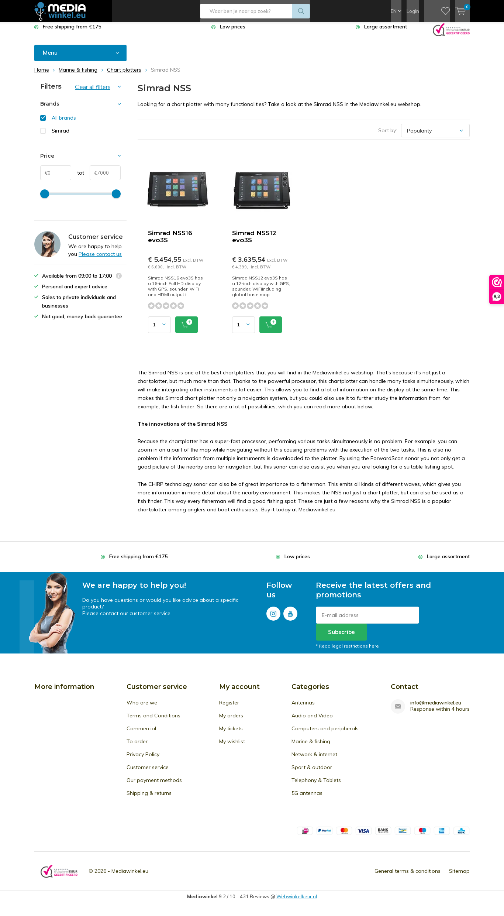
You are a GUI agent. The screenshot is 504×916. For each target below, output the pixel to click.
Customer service (148, 772)
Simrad (60, 136)
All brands (64, 123)
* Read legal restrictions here (347, 651)
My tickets (231, 734)
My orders (231, 721)
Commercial (141, 734)
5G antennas (306, 798)
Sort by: (387, 136)
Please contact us (100, 259)
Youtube (290, 617)
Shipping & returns (149, 798)
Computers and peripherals (325, 734)
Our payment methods (154, 785)
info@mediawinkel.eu (435, 708)
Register (229, 708)
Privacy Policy (143, 760)
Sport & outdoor (311, 772)
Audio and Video (312, 721)
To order (137, 747)
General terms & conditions (407, 876)
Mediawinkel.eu (129, 876)
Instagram (273, 617)
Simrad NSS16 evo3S (170, 242)
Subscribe (341, 637)
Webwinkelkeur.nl (296, 902)
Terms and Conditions (153, 721)
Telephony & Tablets (316, 785)
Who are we (142, 708)
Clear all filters (92, 92)
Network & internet (314, 760)
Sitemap (459, 876)
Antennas (303, 708)
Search (301, 11)
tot (77, 178)
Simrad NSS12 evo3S (254, 242)
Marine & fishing (310, 747)
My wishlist (232, 747)
